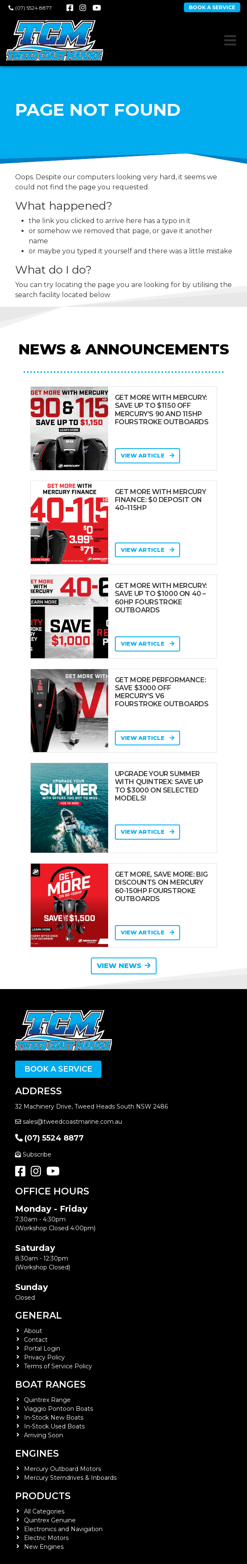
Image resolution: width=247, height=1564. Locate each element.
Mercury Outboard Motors (62, 1469)
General (38, 1315)
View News (124, 966)
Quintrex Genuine (50, 1520)
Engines (37, 1453)
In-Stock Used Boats (54, 1426)
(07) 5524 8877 (30, 8)
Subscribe (33, 1154)
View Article (147, 455)
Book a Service (58, 1069)
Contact (36, 1339)
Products (43, 1496)
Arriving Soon (43, 1435)
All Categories (44, 1511)
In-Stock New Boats (53, 1417)
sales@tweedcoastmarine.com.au (68, 1121)
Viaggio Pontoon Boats (58, 1408)
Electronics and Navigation (63, 1529)
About (33, 1331)
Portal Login (42, 1348)
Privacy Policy (44, 1357)
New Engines (44, 1547)
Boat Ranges (50, 1384)
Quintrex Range (47, 1400)
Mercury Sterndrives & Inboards (70, 1478)
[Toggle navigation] (230, 40)
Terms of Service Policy (58, 1366)
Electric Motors (46, 1538)
